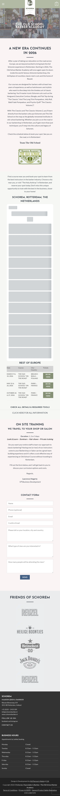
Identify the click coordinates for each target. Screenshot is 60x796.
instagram (14, 721)
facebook (5, 721)
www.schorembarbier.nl (10, 714)
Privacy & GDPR (25, 790)
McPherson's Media (37, 781)
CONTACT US (7, 725)
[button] (3, 4)
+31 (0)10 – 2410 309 (9, 709)
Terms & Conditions (10, 790)
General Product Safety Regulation (44, 790)
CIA (47, 781)
